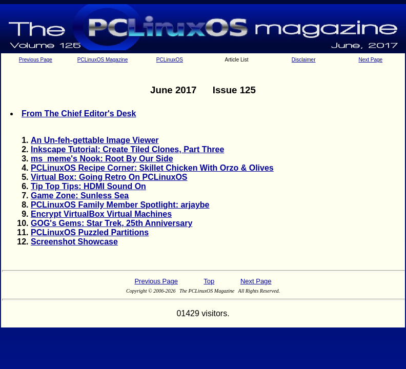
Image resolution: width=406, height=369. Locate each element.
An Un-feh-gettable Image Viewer (95, 140)
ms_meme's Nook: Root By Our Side (102, 158)
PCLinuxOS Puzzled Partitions (90, 232)
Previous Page (35, 60)
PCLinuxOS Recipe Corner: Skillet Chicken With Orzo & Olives (152, 167)
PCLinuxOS (169, 60)
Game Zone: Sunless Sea (80, 195)
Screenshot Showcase (74, 241)
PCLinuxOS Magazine (102, 60)
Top (209, 281)
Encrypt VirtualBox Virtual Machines (101, 214)
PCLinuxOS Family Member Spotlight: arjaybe (120, 204)
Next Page (370, 60)
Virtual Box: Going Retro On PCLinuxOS (109, 177)
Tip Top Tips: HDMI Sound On (88, 186)
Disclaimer (304, 60)
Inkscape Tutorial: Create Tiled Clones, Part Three (127, 149)
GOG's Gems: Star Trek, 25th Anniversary (111, 223)
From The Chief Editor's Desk (79, 113)
